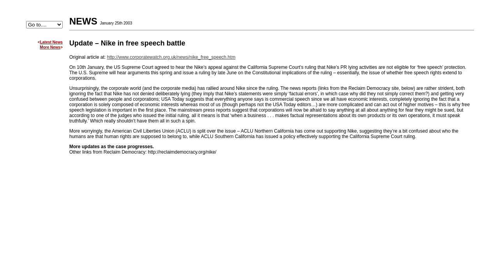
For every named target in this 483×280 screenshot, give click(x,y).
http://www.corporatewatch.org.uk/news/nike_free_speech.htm (171, 57)
